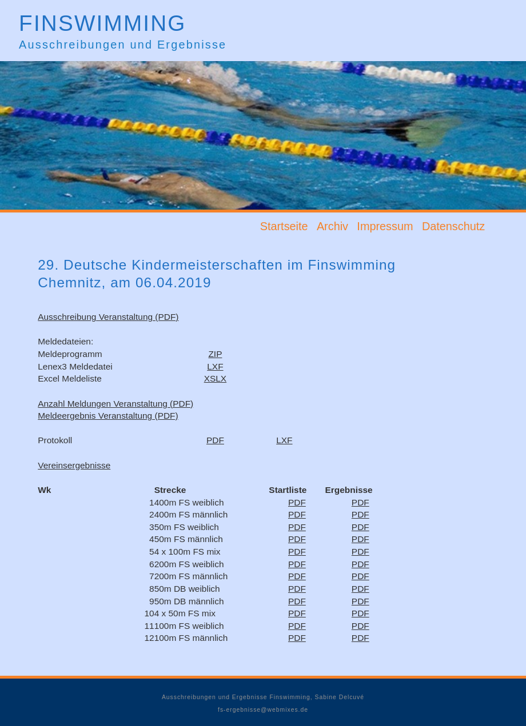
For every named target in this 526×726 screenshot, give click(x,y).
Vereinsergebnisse (74, 465)
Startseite (284, 226)
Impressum (385, 226)
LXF (215, 366)
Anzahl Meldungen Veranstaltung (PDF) (115, 403)
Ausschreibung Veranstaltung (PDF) (108, 317)
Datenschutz (453, 226)
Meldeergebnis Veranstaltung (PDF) (108, 415)
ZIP (215, 354)
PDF (215, 440)
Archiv (332, 226)
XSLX (215, 378)
